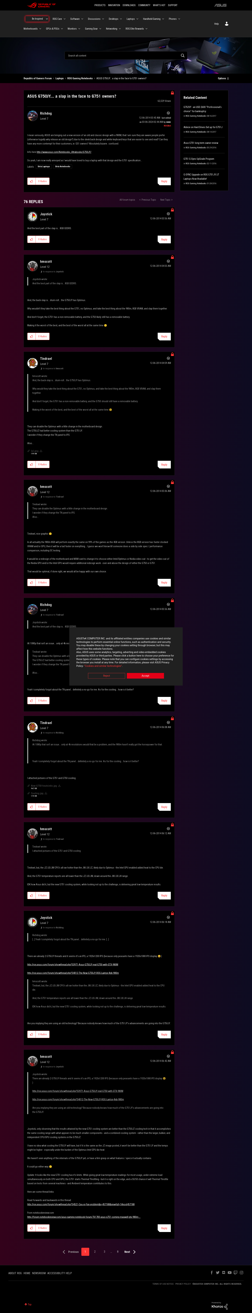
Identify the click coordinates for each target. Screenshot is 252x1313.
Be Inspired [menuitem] (37, 18)
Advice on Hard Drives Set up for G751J (203, 127)
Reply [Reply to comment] (164, 239)
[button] (31, 181)
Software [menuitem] (75, 18)
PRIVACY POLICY (183, 1284)
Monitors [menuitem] (72, 28)
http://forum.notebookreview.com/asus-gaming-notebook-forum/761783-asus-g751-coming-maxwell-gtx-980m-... (84, 1217)
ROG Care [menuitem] (57, 18)
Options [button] (222, 78)
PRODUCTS (100, 5)
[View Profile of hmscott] (46, 261)
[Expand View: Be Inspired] (47, 18)
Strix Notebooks (62, 166)
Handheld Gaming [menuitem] (151, 18)
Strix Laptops (44, 166)
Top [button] (29, 1304)
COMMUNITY (144, 5)
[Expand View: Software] (82, 18)
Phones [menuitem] (173, 18)
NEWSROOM (39, 1273)
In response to (53, 271)
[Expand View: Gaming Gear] (100, 28)
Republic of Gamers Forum (38, 78)
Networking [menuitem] (111, 28)
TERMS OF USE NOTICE (163, 1284)
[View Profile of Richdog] (46, 113)
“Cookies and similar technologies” (103, 666)
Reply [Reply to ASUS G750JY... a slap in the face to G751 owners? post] (164, 181)
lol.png (34, 451)
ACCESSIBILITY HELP (59, 1273)
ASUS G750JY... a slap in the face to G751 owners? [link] (121, 78)
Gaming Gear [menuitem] (91, 28)
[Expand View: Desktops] (121, 18)
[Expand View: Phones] (179, 18)
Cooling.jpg (37, 793)
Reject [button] (106, 676)
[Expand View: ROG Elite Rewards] (146, 28)
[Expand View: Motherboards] (40, 28)
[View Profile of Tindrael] (46, 359)
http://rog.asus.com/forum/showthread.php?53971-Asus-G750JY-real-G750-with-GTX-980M (72, 964)
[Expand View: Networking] (120, 28)
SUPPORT (172, 5)
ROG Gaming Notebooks (80, 78)
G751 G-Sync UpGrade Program (199, 158)
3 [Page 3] (104, 1251)
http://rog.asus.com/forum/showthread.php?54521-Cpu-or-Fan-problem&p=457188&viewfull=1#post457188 (81, 1204)
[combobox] (126, 55)
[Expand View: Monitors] (79, 28)
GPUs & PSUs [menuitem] (52, 28)
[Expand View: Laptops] (137, 18)
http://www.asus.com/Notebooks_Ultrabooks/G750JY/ (64, 152)
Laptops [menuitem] (131, 18)
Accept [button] (145, 676)
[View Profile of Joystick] (46, 214)
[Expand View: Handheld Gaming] (163, 18)
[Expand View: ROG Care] (64, 18)
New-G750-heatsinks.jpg (44, 785)
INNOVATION (114, 5)
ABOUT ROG (15, 1273)
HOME (26, 1273)
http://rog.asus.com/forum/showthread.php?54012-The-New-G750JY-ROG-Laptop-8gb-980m (73, 973)
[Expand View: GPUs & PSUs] (62, 28)
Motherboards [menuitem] (31, 28)
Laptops (59, 78)
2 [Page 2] (95, 1251)
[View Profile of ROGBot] (167, 126)
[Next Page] (131, 1252)
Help (216, 23)
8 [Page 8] (117, 1251)
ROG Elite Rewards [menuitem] (135, 28)
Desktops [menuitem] (113, 18)
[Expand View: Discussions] (103, 18)
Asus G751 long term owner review (201, 143)
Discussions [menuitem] (94, 18)
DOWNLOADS (129, 5)
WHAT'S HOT (159, 5)
